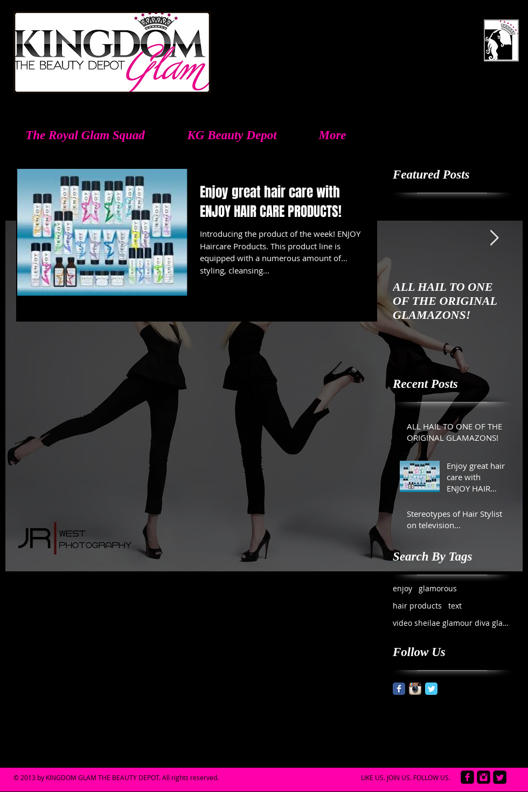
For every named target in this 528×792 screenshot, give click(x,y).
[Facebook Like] (447, 768)
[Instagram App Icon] (415, 688)
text (455, 605)
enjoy (402, 588)
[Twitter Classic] (431, 688)
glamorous (438, 588)
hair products (417, 605)
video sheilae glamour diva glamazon (452, 623)
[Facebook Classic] (399, 688)
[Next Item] (494, 238)
